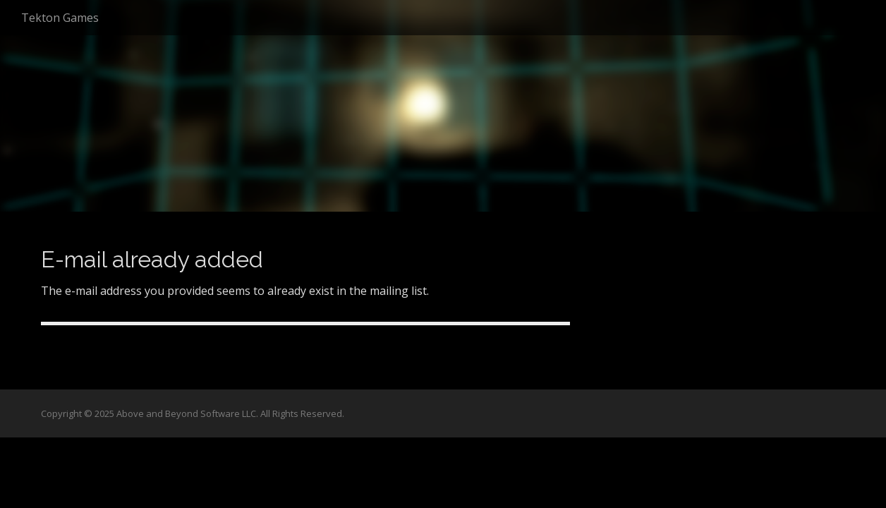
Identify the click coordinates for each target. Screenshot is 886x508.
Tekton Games (60, 17)
